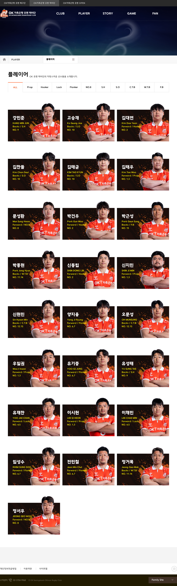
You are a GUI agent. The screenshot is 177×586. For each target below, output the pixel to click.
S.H (103, 87)
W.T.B (147, 87)
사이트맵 (43, 569)
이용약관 (28, 569)
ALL (15, 87)
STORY (108, 13)
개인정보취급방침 (8, 569)
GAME (131, 13)
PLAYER (84, 13)
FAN (155, 13)
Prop (30, 87)
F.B (161, 87)
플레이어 (50, 59)
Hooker (45, 87)
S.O (118, 87)
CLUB (60, 13)
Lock (59, 87)
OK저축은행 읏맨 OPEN (74, 3)
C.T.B (132, 87)
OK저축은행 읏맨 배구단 (15, 3)
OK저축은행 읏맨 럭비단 (44, 3)
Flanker (74, 87)
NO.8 (88, 87)
